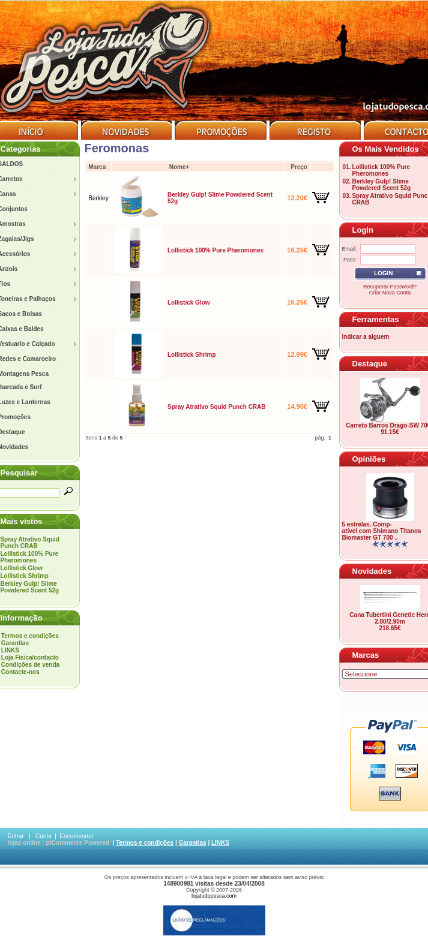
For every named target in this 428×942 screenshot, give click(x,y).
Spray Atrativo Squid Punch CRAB (29, 542)
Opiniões (369, 459)
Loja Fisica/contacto (30, 657)
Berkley (98, 198)
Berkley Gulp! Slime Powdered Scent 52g (29, 587)
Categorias (21, 149)
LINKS (10, 650)
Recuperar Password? (390, 287)
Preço (299, 167)
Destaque (370, 363)
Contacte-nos (20, 672)
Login (362, 229)
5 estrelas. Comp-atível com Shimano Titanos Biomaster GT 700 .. (381, 531)
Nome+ (179, 167)
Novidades (372, 571)
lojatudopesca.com (214, 896)
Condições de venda (30, 664)
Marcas (365, 655)
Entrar (16, 836)
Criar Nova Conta (390, 293)
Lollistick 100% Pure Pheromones (29, 557)
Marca (97, 167)
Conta (43, 836)
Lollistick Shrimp (24, 576)
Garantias (15, 643)
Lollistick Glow (21, 568)
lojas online (24, 842)
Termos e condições (30, 636)
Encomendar (76, 836)
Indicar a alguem (366, 336)
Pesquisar (19, 472)
